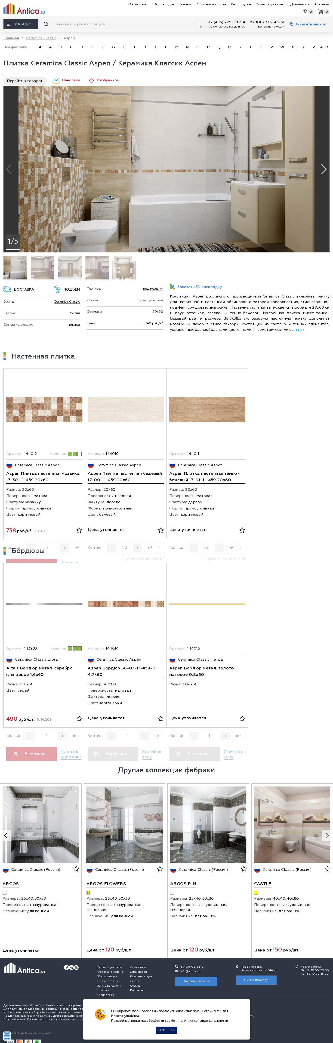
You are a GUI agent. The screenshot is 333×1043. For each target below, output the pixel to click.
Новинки (185, 4)
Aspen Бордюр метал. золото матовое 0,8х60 (201, 671)
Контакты (322, 4)
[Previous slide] (5, 835)
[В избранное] (79, 531)
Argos (11, 884)
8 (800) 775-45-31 (267, 22)
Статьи (134, 981)
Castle (262, 884)
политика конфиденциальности (203, 1021)
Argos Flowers (106, 884)
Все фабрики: (15, 47)
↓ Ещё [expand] (299, 330)
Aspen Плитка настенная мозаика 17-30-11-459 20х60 (43, 477)
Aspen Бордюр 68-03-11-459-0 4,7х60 (121, 671)
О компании (137, 4)
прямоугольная (151, 300)
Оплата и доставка (271, 4)
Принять (166, 1030)
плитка (74, 325)
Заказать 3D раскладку (196, 286)
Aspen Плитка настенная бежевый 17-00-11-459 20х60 (125, 477)
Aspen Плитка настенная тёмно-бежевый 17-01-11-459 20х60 (204, 477)
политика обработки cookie (153, 1021)
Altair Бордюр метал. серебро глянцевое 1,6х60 (39, 671)
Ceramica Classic (67, 302)
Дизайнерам (300, 4)
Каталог (20, 24)
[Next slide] (327, 835)
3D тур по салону (109, 986)
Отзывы (135, 986)
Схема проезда (256, 980)
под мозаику (153, 289)
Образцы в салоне (211, 4)
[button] (324, 169)
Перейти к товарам (25, 81)
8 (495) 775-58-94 (192, 967)
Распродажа (241, 4)
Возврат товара (108, 981)
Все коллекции (141, 976)
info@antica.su (190, 971)
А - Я (325, 47)
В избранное (104, 80)
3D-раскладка (163, 4)
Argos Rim (183, 884)
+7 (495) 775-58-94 (226, 22)
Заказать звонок (308, 24)
